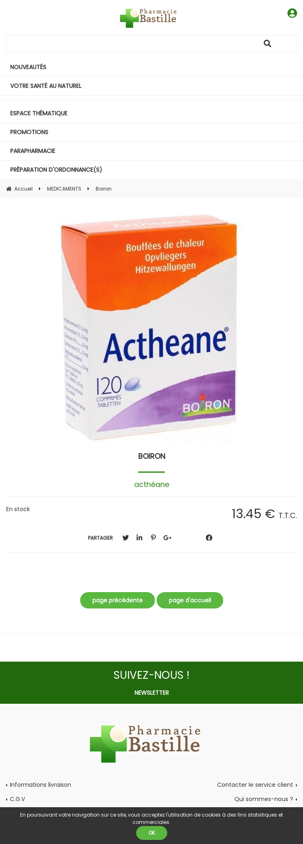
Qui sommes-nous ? (263, 799)
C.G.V (17, 799)
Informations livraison (40, 785)
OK (151, 832)
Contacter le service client (255, 785)
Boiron (151, 456)
